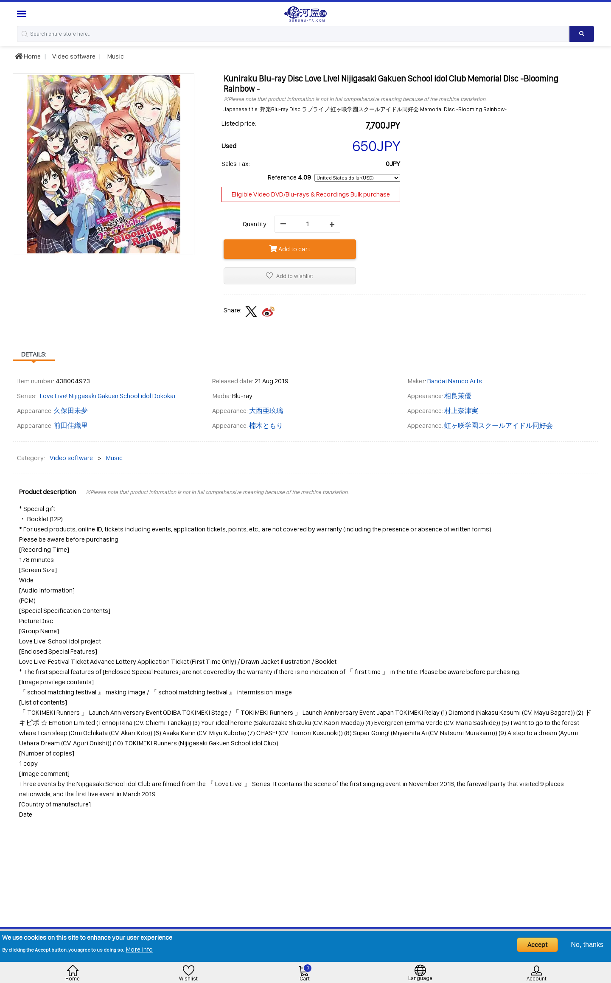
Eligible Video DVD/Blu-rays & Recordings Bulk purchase (311, 194)
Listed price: (238, 123)
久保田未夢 (71, 411)
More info (139, 949)
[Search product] (581, 34)
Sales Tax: (235, 164)
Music (115, 56)
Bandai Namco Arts (454, 381)
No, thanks (587, 944)
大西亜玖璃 (266, 411)
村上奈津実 (461, 411)
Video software (73, 56)
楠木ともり (266, 425)
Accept (537, 945)
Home (28, 56)
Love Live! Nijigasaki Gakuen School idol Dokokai (107, 396)
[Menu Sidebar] (22, 14)
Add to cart (289, 249)
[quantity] (307, 224)
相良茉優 (457, 396)
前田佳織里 (71, 425)
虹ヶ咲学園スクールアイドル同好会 (498, 425)
